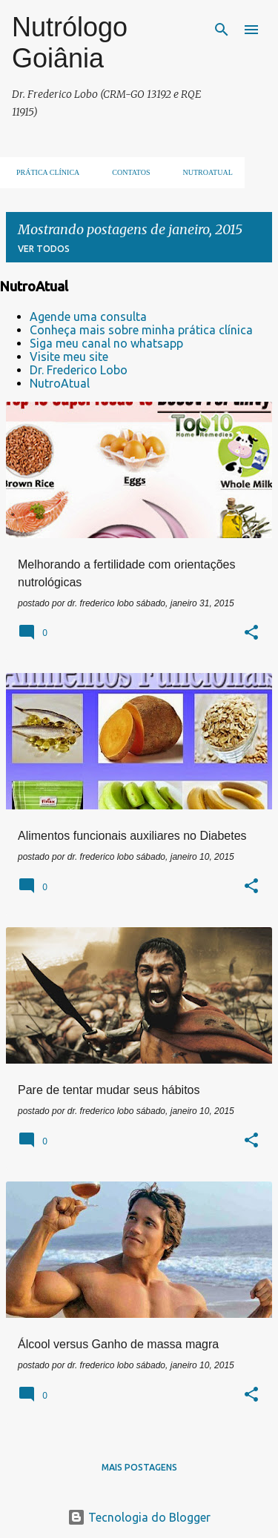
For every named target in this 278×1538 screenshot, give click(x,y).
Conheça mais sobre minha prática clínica (141, 330)
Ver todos (44, 248)
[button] (251, 633)
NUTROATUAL (203, 172)
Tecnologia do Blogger (139, 1517)
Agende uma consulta (88, 316)
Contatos (126, 172)
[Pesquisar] (222, 29)
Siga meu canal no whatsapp (106, 343)
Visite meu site (69, 356)
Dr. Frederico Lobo (79, 370)
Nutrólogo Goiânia (70, 42)
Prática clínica (43, 172)
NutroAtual (60, 383)
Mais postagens (139, 1467)
